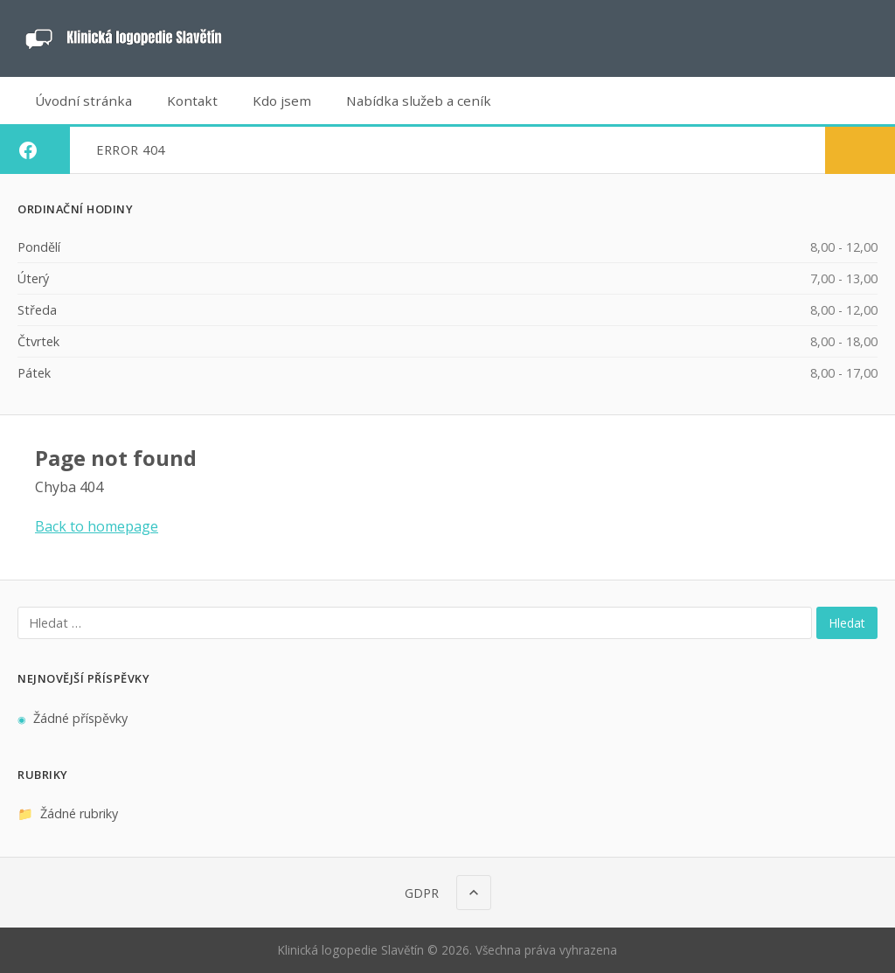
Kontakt (192, 100)
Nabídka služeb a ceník (418, 100)
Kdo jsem (282, 100)
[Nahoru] (473, 892)
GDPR (422, 893)
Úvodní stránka (83, 100)
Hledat (846, 623)
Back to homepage (96, 526)
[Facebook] (27, 150)
